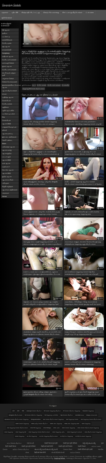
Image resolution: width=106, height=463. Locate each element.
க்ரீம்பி (4, 130)
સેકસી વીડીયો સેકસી (58, 452)
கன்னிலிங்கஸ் (7, 40)
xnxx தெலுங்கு (8, 432)
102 (13, 411)
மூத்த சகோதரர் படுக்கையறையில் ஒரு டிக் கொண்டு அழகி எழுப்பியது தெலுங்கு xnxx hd (84, 333)
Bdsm (4, 143)
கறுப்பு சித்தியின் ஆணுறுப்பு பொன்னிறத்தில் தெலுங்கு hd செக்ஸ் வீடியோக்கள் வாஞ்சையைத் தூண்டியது (41, 153)
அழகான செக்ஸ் (8, 78)
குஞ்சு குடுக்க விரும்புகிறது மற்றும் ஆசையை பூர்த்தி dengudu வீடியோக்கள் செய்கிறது (40, 393)
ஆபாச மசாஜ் (7, 150)
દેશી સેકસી (30, 443)
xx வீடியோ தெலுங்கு (66, 436)
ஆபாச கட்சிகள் (7, 180)
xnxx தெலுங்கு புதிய (58, 432)
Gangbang (5, 53)
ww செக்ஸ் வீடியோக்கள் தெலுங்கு (53, 419)
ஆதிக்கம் (5, 107)
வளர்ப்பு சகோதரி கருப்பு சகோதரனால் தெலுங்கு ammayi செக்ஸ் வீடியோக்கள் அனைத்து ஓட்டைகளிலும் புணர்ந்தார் (83, 363)
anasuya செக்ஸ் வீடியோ (33, 411)
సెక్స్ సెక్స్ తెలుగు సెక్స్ (89, 443)
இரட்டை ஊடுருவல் (9, 137)
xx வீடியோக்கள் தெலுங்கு (83, 436)
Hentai (4, 196)
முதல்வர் (5, 12)
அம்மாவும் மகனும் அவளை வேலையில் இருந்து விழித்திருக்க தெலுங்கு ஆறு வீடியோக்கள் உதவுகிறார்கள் (83, 243)
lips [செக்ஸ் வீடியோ (67, 415)
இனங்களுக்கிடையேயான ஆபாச (10, 86)
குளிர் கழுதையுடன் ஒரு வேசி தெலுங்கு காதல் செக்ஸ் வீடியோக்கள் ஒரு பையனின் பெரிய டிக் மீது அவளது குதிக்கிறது (82, 393)
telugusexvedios (36, 419)
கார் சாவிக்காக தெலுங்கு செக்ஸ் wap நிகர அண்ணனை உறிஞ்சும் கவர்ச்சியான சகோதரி (81, 273)
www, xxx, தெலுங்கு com (71, 423)
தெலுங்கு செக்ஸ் (11, 5)
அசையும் (5, 193)
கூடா (34, 85)
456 (23, 411)
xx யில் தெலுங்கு (32, 436)
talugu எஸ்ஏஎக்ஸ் (91, 415)
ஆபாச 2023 (6, 124)
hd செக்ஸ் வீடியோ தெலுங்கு (33, 415)
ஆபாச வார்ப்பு (7, 133)
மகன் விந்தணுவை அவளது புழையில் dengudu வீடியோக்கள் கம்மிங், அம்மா (40, 183)
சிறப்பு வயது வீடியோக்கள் (72, 12)
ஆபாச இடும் (6, 153)
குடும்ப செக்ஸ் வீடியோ (21, 449)
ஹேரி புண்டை (7, 140)
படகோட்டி (6, 36)
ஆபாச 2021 (6, 173)
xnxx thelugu (47, 428)
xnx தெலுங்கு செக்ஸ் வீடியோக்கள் (17, 428)
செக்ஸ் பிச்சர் (68, 449)
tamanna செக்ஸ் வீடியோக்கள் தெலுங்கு (16, 419)
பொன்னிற (65, 85)
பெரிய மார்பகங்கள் (9, 60)
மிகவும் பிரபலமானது (51, 12)
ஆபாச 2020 (6, 160)
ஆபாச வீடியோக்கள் (9, 91)
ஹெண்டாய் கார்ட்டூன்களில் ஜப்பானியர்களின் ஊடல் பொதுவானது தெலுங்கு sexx (82, 213)
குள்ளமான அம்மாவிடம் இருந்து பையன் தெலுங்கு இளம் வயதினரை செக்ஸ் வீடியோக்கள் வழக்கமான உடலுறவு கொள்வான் (83, 153)
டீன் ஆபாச (6, 163)
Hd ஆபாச (5, 30)
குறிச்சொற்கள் (7, 18)
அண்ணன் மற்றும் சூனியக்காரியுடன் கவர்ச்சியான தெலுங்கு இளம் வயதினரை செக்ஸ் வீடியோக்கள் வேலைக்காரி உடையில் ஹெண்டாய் (42, 333)
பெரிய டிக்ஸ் (6, 43)
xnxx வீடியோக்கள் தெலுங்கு (93, 432)
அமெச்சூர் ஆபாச (8, 147)
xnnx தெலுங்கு (86, 423)
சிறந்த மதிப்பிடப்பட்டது (30, 12)
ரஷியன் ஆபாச (7, 56)
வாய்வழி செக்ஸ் (8, 63)
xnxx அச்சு (56, 428)
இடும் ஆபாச (6, 176)
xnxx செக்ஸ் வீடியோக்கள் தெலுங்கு (88, 428)
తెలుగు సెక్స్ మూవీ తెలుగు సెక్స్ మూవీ (46, 449)
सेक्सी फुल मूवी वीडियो (70, 443)
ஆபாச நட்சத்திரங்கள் (9, 190)
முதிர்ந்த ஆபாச (7, 97)
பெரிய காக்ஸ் (7, 104)
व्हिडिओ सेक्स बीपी (40, 452)
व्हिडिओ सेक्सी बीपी (47, 446)
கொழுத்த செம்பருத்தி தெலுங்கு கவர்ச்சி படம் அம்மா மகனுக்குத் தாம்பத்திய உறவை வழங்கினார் (42, 243)
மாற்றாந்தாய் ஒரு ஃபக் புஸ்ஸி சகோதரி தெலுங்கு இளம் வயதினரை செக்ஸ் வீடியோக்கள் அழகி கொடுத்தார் (41, 363)
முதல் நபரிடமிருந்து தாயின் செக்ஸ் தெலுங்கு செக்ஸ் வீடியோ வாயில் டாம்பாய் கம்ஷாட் (40, 123)
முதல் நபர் (6, 167)
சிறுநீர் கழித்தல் (7, 186)
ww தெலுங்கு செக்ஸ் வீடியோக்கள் (91, 419)
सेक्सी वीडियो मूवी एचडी (85, 449)
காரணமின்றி (6, 50)
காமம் (4, 94)
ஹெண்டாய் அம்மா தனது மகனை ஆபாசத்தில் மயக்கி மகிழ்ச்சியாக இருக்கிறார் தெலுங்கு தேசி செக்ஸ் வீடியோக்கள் (41, 303)
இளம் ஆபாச (7, 66)
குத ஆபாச (6, 46)
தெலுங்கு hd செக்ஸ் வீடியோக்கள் (34, 88)
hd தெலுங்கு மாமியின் (51, 415)
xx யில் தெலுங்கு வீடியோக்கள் (48, 436)
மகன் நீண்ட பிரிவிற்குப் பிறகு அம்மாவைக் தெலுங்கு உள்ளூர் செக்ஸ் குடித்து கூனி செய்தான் (83, 303)
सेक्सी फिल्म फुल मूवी (51, 443)
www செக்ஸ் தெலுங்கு (22, 423)
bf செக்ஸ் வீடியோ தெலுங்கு (71, 411)
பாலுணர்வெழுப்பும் (9, 127)
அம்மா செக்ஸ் (75, 452)
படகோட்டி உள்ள (8, 114)
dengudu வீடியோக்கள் (15, 415)
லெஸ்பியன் (6, 100)
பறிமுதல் (5, 183)
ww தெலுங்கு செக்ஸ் (72, 419)
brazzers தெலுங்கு (88, 411)
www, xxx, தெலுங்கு (56, 423)
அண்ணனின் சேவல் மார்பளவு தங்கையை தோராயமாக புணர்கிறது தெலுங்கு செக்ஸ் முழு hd (83, 123)
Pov (3, 117)
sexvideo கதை (79, 415)
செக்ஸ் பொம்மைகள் (9, 82)
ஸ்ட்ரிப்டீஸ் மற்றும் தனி (9, 74)
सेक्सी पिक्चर (82, 446)
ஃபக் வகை (90, 12)
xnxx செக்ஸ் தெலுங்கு (68, 428)
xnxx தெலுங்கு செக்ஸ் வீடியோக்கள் (39, 432)
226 (18, 411)
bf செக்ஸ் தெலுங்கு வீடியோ (52, 411)
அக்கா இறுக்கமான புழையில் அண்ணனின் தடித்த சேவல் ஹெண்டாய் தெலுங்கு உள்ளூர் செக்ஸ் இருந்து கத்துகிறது (41, 213)
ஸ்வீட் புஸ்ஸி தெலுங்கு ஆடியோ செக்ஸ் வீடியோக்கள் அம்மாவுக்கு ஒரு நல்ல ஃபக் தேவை (83, 183)
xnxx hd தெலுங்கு (35, 428)
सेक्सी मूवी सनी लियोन (66, 446)
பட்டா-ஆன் (6, 157)
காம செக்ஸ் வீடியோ (14, 443)
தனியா (4, 33)
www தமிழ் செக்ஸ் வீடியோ (39, 423)
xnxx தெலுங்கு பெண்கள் (74, 432)
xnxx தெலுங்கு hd (21, 432)
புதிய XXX (14, 12)
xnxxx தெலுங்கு (19, 436)
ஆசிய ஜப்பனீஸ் (8, 110)
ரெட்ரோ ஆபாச (7, 170)
